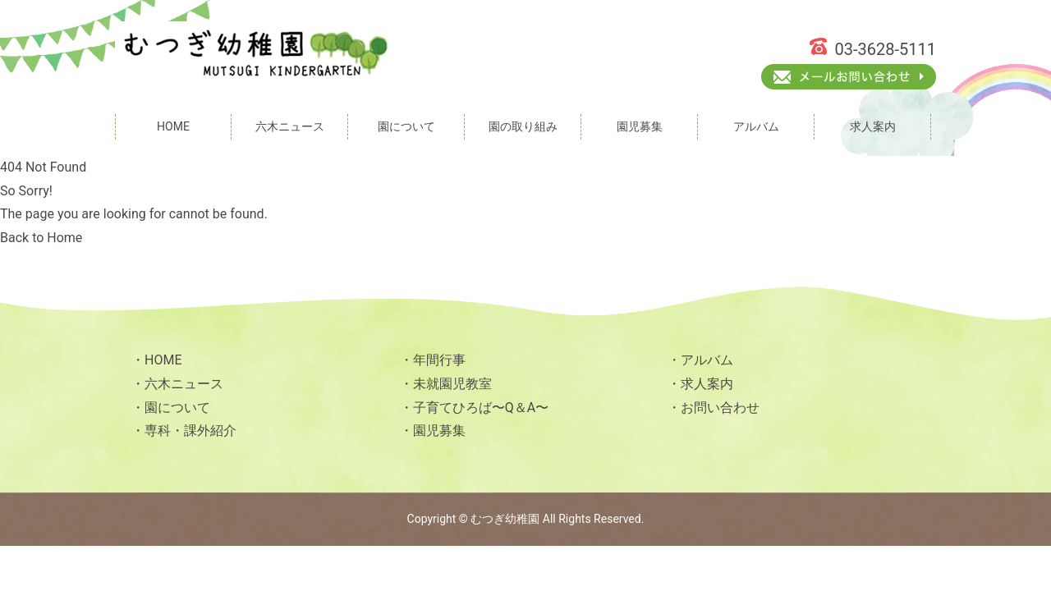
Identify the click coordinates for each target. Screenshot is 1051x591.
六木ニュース (184, 384)
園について (177, 407)
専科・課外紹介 (190, 430)
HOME (163, 360)
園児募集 (439, 430)
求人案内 (707, 384)
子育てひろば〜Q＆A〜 (480, 407)
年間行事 (439, 360)
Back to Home (41, 237)
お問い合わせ (720, 407)
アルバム (707, 360)
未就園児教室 (452, 384)
